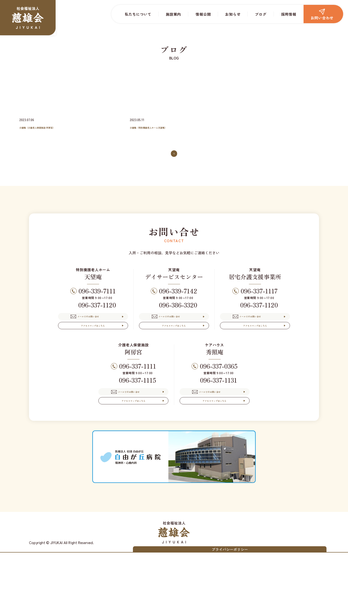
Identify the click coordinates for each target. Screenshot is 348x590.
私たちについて (138, 14)
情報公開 (203, 14)
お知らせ (232, 14)
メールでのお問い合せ (96, 325)
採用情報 (288, 14)
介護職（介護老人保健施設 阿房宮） (52, 127)
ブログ (260, 14)
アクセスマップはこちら (93, 342)
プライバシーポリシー (297, 584)
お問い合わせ (322, 14)
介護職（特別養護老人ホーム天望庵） (165, 127)
